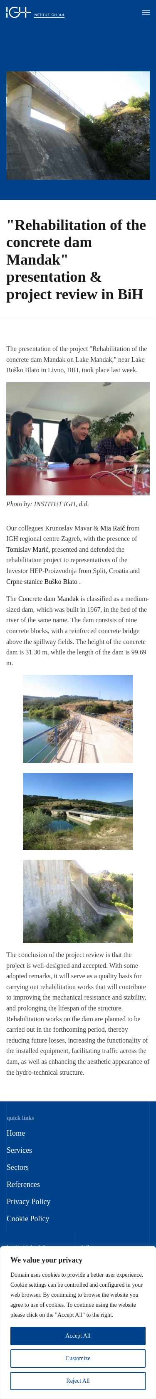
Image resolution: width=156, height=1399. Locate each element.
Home (16, 1133)
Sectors (18, 1167)
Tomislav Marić (27, 549)
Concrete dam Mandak (48, 598)
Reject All (77, 1381)
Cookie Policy (28, 1219)
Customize (78, 1358)
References (23, 1184)
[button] (146, 12)
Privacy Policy (29, 1201)
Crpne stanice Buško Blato (41, 581)
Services (19, 1150)
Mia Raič (112, 528)
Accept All (77, 1336)
